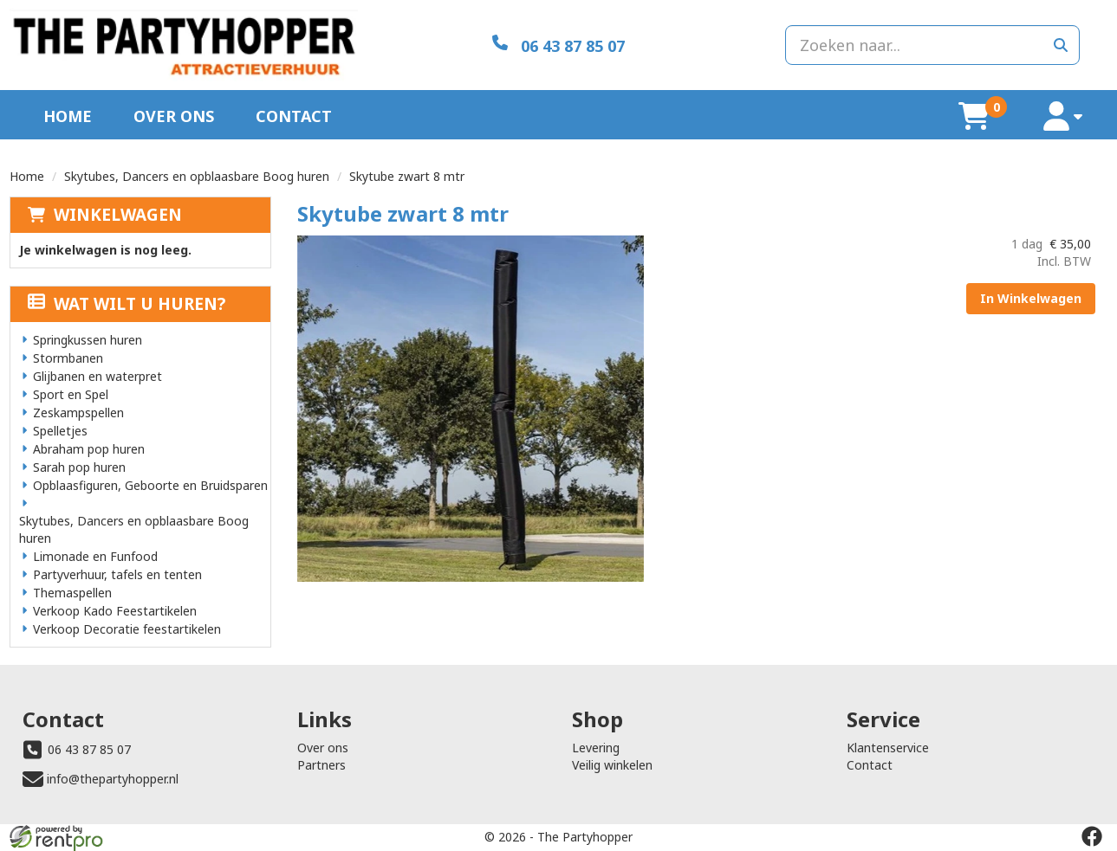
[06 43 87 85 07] (558, 45)
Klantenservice (888, 747)
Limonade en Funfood (95, 556)
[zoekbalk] (933, 45)
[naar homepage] (184, 45)
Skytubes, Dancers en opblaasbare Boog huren (196, 176)
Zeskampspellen (78, 412)
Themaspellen (72, 592)
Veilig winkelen (612, 765)
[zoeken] (1060, 45)
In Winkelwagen (1030, 298)
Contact (294, 116)
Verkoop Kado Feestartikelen (115, 611)
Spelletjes (60, 430)
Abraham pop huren (89, 449)
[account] (1063, 116)
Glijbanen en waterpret (97, 376)
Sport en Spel (70, 394)
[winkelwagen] (974, 116)
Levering (596, 747)
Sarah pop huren (79, 467)
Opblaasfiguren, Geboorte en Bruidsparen (150, 485)
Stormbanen (68, 358)
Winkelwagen (118, 214)
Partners (321, 765)
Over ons (173, 116)
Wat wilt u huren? (126, 304)
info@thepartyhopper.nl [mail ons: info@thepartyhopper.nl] (113, 778)
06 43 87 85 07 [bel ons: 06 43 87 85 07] (89, 749)
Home (67, 116)
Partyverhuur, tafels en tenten (117, 574)
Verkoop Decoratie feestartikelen (127, 629)
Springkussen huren (87, 340)
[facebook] (1091, 836)
